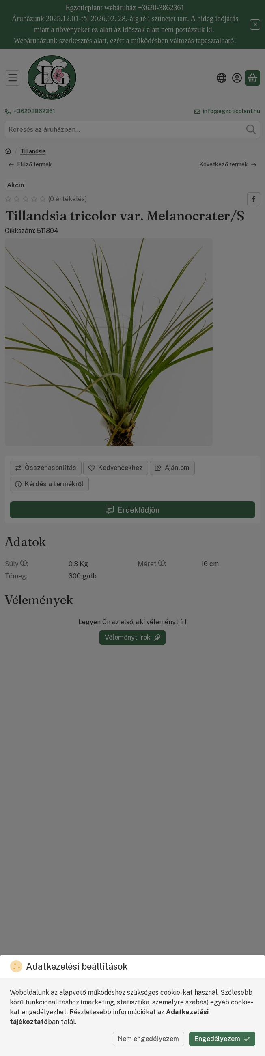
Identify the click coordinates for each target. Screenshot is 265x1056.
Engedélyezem (222, 1039)
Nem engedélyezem (148, 1039)
